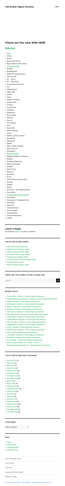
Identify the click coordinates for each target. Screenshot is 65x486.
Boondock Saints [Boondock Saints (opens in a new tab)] (13, 66)
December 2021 (12, 376)
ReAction (10, 48)
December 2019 (12, 409)
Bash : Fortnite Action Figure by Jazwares (22, 332)
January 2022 (11, 373)
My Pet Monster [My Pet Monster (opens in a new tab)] (12, 154)
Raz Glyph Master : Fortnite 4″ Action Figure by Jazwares (27, 314)
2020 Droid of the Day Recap (17, 247)
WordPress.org (12, 450)
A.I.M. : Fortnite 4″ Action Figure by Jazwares (23, 327)
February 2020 (12, 404)
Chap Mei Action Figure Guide (18, 249)
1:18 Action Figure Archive (19, 7)
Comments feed (12, 447)
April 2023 (10, 363)
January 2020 (12, 407)
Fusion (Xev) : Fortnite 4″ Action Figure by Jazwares (25, 296)
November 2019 (12, 412)
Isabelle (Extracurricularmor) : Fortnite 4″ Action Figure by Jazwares (32, 299)
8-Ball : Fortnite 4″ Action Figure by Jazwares (23, 301)
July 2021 (10, 381)
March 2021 (11, 383)
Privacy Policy (26, 482)
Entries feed (11, 445)
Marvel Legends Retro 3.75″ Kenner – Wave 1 (23, 343)
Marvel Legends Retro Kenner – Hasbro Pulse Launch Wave (29, 345)
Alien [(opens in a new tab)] (9, 53)
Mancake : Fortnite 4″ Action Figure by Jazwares (24, 309)
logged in (17, 231)
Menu (57, 6)
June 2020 (10, 394)
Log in (9, 442)
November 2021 (12, 378)
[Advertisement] (32, 27)
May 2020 (10, 396)
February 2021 (12, 386)
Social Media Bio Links (15, 262)
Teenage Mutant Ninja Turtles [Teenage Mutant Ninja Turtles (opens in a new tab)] (18, 195)
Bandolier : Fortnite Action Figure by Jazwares (24, 337)
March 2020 (11, 401)
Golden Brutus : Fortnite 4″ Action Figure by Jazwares (26, 319)
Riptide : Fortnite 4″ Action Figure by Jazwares (24, 306)
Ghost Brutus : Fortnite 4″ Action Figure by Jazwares (26, 317)
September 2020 (13, 389)
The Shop (8, 468)
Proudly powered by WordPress (41, 482)
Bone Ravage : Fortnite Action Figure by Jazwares (25, 340)
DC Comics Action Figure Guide (18, 254)
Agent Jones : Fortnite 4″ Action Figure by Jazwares (25, 312)
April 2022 (11, 365)
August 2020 (11, 391)
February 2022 (12, 371)
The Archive (9, 463)
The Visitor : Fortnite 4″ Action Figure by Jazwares (25, 335)
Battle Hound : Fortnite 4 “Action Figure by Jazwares (26, 330)
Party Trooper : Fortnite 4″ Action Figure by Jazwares (26, 322)
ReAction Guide (11, 477)
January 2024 (12, 360)
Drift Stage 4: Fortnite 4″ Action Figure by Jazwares (25, 304)
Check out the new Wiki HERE (18, 252)
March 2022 (11, 368)
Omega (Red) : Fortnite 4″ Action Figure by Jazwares (26, 325)
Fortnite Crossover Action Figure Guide (21, 259)
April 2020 (11, 399)
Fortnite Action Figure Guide (17, 257)
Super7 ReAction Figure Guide (18, 265)
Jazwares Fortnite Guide (14, 472)
